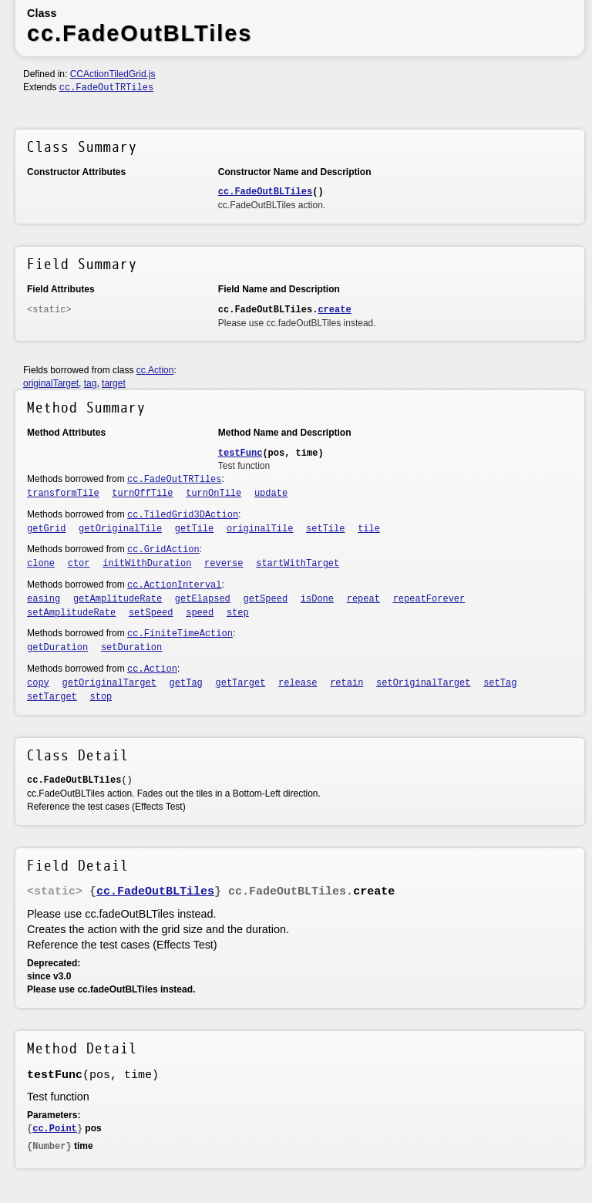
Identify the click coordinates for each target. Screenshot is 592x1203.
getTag (186, 683)
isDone (317, 599)
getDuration (57, 647)
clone (41, 563)
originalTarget (51, 383)
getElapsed (202, 599)
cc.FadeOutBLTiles (265, 192)
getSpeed (266, 599)
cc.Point (54, 1129)
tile (369, 529)
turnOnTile (213, 493)
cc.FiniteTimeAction (180, 633)
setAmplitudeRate (71, 613)
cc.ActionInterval (174, 585)
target (114, 383)
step (238, 613)
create (334, 310)
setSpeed (151, 613)
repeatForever (429, 599)
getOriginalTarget (109, 683)
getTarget (241, 683)
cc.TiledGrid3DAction (182, 515)
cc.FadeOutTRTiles (106, 88)
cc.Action (155, 370)
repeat (363, 599)
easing (43, 599)
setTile (325, 529)
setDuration (131, 647)
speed (200, 613)
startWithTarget (297, 563)
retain (346, 683)
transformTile (63, 493)
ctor (79, 563)
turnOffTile (142, 493)
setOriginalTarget (423, 683)
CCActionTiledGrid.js (113, 74)
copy (38, 683)
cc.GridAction (163, 549)
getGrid (46, 529)
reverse (223, 563)
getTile (194, 529)
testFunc (240, 453)
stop (101, 697)
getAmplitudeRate (117, 599)
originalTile (260, 529)
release (297, 683)
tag (90, 383)
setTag (499, 683)
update (271, 493)
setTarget (52, 697)
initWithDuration (147, 563)
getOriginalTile (120, 529)
